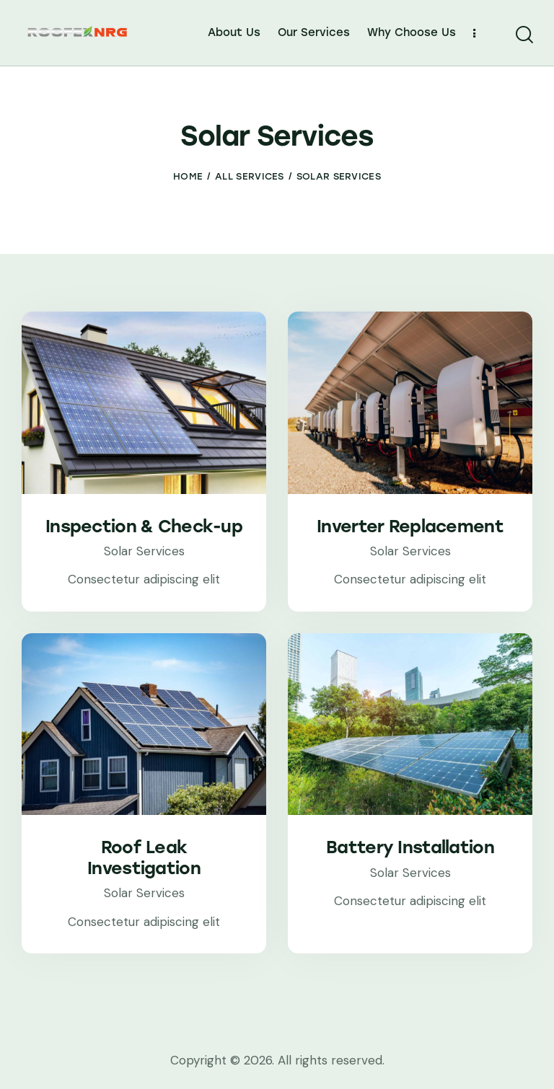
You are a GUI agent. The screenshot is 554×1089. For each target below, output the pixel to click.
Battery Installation (410, 847)
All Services (249, 176)
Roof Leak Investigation (144, 857)
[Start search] (523, 35)
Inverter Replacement (410, 526)
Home (188, 176)
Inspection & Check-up (143, 526)
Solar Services (144, 551)
